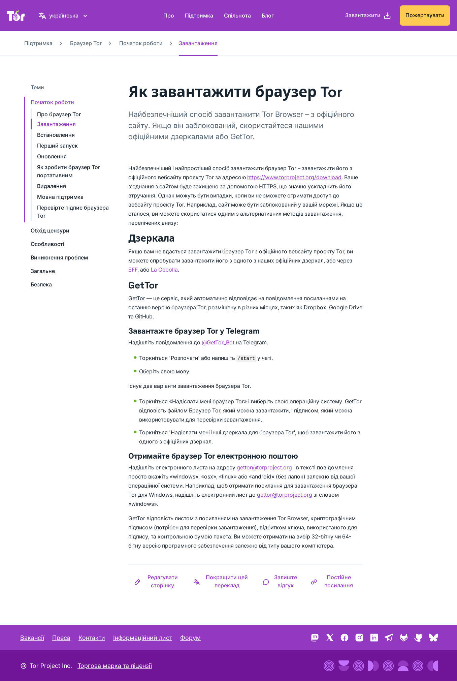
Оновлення (52, 156)
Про (168, 15)
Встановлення (56, 134)
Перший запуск (57, 145)
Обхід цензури (50, 230)
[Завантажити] (368, 15)
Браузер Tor (86, 43)
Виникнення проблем (59, 257)
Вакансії (32, 637)
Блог (268, 15)
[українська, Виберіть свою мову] (64, 15)
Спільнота (237, 15)
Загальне (43, 271)
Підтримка (199, 15)
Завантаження (56, 124)
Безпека (41, 284)
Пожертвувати (425, 15)
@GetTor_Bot (218, 342)
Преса (61, 637)
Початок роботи (141, 43)
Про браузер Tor (59, 114)
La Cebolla (164, 269)
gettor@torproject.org (264, 467)
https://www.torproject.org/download (294, 177)
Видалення (51, 186)
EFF (132, 269)
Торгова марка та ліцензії (114, 665)
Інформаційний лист (142, 637)
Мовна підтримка (60, 196)
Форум (190, 637)
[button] (157, 581)
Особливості (47, 244)
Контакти (91, 637)
